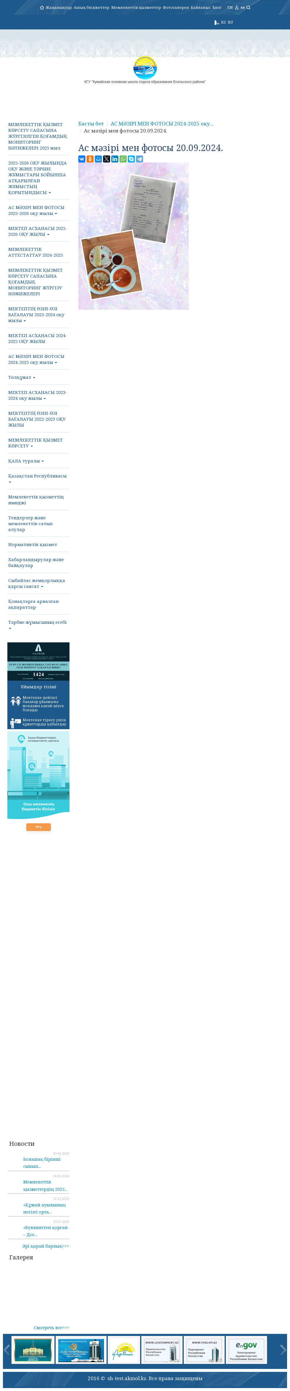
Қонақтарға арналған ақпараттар (33, 604)
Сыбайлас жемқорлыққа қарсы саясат (36, 583)
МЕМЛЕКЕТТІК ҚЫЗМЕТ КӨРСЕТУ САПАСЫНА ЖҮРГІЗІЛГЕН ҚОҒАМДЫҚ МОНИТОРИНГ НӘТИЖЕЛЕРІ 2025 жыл (37, 136)
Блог (217, 7)
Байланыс (201, 7)
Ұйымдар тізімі (38, 686)
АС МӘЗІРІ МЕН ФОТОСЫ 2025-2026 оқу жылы (36, 210)
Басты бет (91, 123)
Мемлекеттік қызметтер (136, 7)
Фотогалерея (176, 7)
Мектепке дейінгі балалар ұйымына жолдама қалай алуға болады (37, 703)
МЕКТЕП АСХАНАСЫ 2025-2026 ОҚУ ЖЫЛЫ (37, 231)
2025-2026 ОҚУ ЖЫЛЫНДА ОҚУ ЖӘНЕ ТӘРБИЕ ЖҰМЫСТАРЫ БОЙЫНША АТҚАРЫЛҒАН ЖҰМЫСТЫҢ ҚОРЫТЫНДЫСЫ (37, 177)
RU (230, 22)
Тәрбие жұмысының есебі (37, 624)
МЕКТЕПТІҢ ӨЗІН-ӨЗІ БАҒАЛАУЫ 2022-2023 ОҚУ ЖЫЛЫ (37, 419)
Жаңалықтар (59, 7)
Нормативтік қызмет (32, 544)
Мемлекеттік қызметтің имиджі (36, 499)
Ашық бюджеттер (92, 7)
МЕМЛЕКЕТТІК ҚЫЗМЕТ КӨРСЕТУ (35, 443)
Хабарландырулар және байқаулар (36, 562)
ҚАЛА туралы (26, 461)
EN (230, 7)
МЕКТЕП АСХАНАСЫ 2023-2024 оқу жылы (37, 395)
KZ (223, 22)
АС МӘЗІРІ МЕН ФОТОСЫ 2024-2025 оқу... (162, 123)
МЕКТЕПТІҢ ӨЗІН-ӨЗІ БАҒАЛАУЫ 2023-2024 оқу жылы (36, 314)
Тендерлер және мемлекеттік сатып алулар (30, 523)
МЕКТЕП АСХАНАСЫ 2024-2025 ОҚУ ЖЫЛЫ (37, 338)
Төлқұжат (21, 377)
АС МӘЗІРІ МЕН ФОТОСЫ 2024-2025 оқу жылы (36, 359)
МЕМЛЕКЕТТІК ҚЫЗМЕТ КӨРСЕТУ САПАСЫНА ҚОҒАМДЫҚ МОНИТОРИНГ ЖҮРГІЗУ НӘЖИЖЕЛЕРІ (35, 281)
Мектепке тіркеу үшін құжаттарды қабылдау (38, 723)
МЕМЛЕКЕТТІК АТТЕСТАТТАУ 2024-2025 (35, 252)
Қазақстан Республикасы (37, 478)
